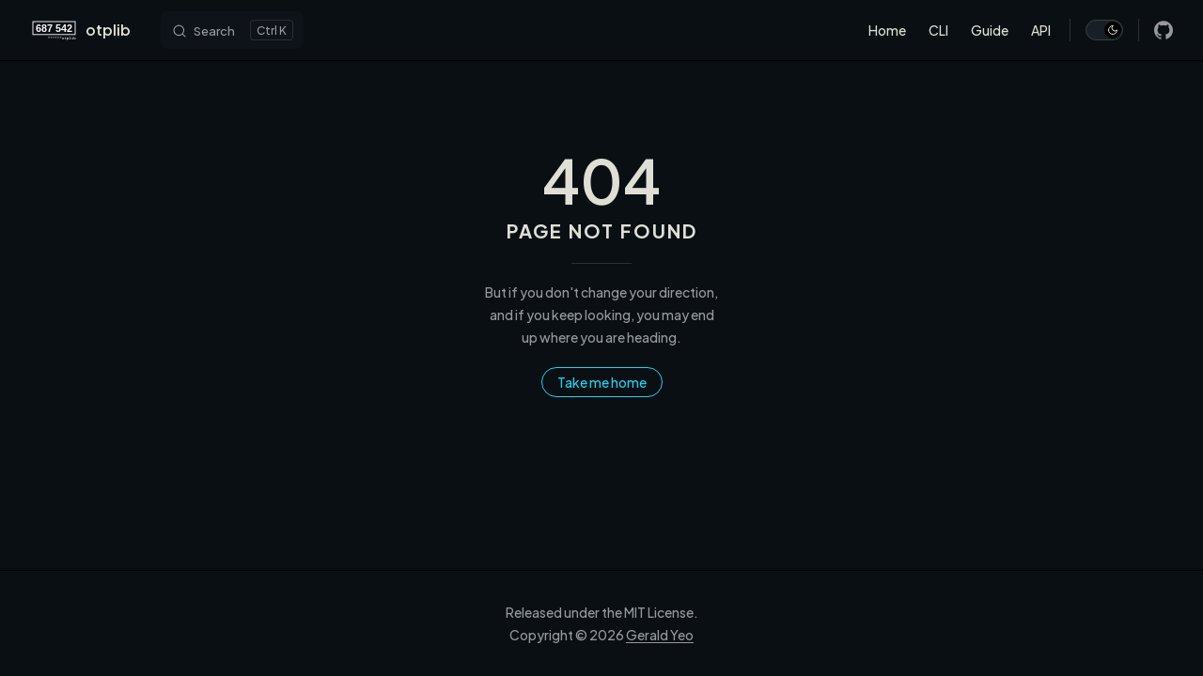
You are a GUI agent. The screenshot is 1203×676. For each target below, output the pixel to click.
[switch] (1104, 30)
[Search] (232, 30)
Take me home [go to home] (602, 382)
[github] (1163, 30)
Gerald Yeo (660, 634)
